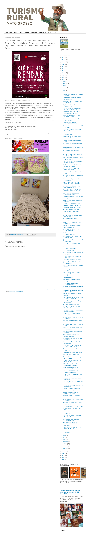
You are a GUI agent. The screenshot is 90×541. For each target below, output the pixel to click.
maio (64, 90)
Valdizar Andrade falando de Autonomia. (73, 352)
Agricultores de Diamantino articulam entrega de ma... (72, 98)
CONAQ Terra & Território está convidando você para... (70, 368)
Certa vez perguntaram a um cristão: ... (72, 92)
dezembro (65, 448)
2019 (63, 75)
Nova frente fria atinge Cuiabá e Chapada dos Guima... (71, 193)
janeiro (65, 81)
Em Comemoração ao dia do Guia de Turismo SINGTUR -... (72, 165)
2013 (63, 62)
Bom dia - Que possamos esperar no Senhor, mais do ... (72, 226)
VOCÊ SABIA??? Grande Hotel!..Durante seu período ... (71, 123)
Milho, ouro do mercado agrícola (71, 354)
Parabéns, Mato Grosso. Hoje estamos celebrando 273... (72, 144)
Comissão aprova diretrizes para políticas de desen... (71, 335)
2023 (63, 453)
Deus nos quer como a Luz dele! (71, 209)
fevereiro (65, 83)
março (65, 85)
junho (64, 435)
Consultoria (34, 32)
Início (15, 32)
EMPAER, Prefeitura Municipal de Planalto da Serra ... (71, 307)
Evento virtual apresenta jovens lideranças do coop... (70, 212)
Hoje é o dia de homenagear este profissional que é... (71, 151)
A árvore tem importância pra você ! (72, 259)
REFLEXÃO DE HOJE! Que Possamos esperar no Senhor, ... (72, 276)
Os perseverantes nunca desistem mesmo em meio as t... (71, 247)
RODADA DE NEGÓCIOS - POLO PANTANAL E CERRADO (71, 186)
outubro (65, 444)
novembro (65, 446)
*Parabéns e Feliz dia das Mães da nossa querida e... (72, 137)
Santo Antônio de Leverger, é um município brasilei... (71, 230)
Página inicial (30, 289)
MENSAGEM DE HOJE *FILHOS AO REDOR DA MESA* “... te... (72, 346)
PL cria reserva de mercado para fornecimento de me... (71, 233)
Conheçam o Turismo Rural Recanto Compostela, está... (72, 130)
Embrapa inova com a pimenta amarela (72, 203)
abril (64, 88)
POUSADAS (42, 32)
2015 (63, 66)
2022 (63, 451)
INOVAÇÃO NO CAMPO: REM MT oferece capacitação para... (71, 112)
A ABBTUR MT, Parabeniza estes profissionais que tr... (71, 169)
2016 (63, 68)
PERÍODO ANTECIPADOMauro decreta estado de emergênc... (73, 310)
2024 (63, 455)
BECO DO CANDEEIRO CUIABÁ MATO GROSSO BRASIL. (73, 291)
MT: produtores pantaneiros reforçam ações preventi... (72, 361)
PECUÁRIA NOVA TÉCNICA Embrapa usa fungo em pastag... (72, 371)
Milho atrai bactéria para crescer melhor (73, 406)
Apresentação (8, 32)
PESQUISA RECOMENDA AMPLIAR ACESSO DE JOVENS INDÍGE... (72, 109)
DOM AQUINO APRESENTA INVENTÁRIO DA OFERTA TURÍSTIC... (70, 424)
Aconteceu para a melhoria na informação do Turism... (70, 393)
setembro (65, 441)
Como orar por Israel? (68, 250)
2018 (63, 73)
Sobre (21, 32)
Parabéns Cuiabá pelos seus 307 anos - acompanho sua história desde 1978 (70, 492)
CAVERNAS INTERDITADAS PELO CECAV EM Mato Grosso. (72, 428)
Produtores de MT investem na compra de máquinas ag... (72, 321)
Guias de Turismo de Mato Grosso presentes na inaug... (71, 389)
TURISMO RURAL (52, 32)
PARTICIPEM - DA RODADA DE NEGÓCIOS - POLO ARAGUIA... (72, 183)
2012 (63, 59)
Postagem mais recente (11, 289)
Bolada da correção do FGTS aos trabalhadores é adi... (71, 116)
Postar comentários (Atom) (16, 291)
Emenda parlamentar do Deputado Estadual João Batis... (71, 419)
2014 (63, 64)
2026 (63, 459)
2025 (63, 457)
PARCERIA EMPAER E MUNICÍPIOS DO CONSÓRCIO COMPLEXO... (72, 190)
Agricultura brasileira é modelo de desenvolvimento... (71, 314)
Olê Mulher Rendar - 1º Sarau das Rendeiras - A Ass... (71, 396)
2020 (63, 77)
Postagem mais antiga (50, 289)
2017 (63, 70)
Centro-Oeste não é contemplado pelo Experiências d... (72, 237)
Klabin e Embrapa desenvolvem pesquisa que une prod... (71, 364)
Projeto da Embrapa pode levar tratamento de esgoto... (70, 284)
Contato (27, 32)
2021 (63, 79)
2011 (63, 57)
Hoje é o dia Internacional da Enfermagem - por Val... (70, 219)
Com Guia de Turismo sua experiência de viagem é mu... (72, 155)
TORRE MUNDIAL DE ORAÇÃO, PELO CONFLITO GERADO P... (73, 298)
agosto (65, 439)
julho (64, 437)
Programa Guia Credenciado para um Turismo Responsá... (72, 162)
